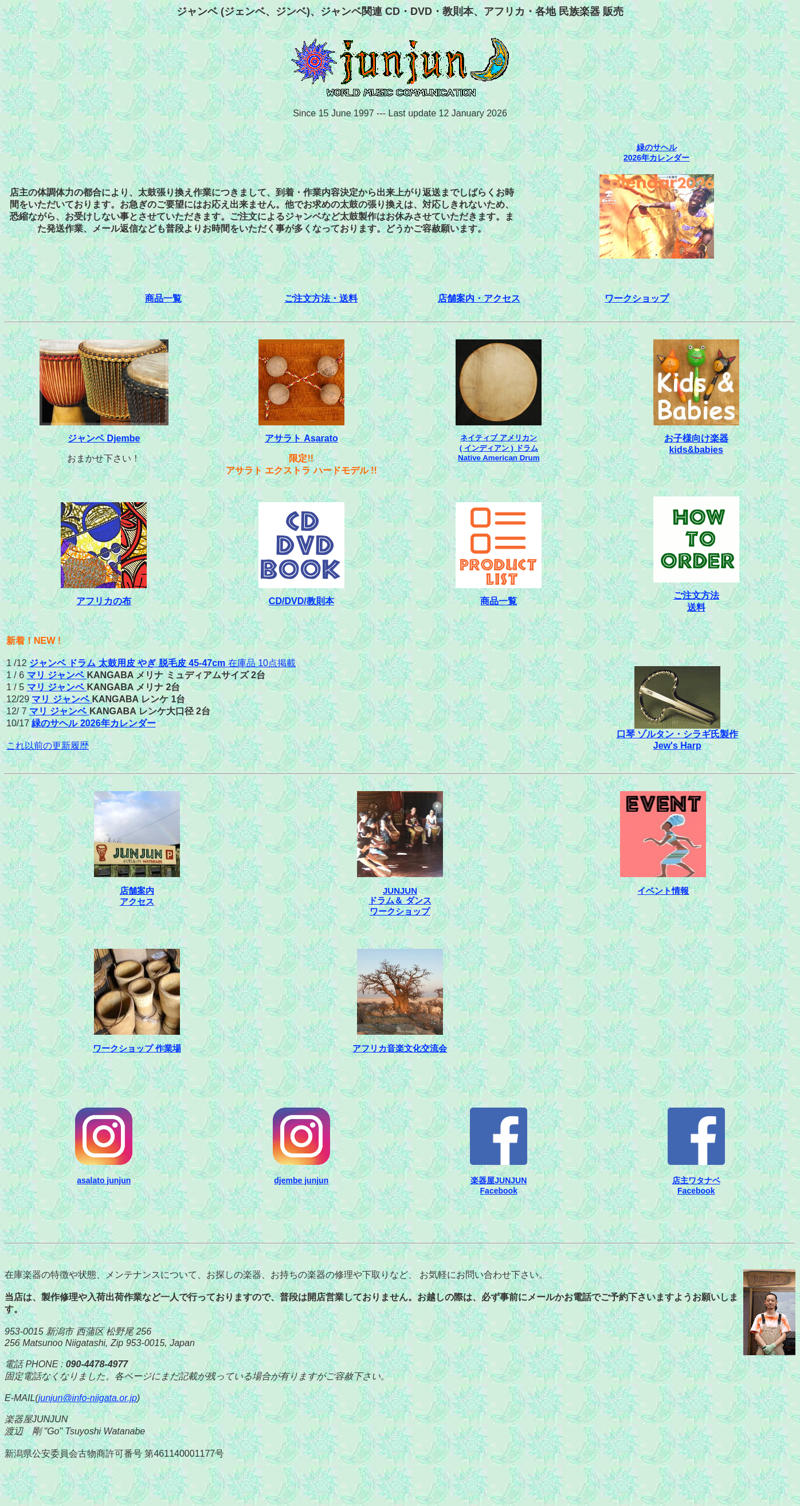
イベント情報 (663, 890)
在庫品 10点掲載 (162, 663)
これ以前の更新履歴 (47, 745)
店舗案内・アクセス (479, 298)
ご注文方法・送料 (321, 298)
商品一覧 (163, 298)
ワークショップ (637, 298)
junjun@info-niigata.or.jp (87, 1398)
